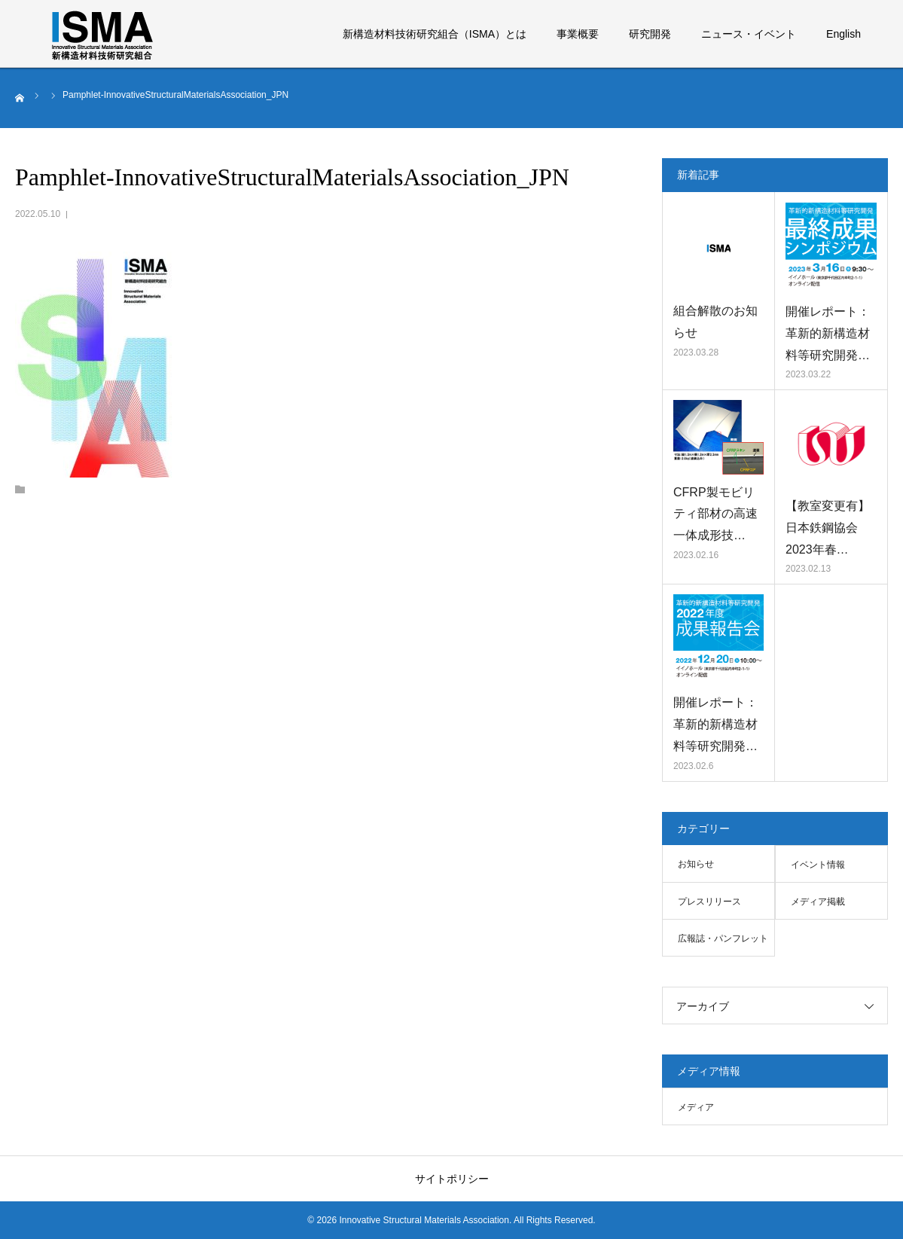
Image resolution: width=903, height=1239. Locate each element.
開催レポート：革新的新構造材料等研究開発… (828, 333)
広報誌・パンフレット (723, 938)
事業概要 (578, 34)
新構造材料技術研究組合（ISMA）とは (434, 34)
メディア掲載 (818, 901)
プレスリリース (709, 901)
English (843, 34)
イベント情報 (818, 864)
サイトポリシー (452, 1178)
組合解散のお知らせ (715, 321)
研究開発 (650, 34)
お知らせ (696, 864)
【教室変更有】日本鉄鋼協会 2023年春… (828, 527)
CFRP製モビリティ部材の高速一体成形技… (715, 514)
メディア (696, 1107)
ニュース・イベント (748, 34)
